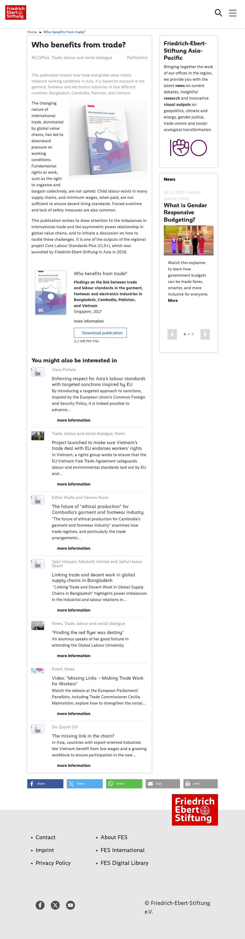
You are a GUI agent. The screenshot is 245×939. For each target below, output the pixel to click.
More (173, 300)
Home (32, 32)
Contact (46, 837)
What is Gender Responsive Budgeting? (185, 212)
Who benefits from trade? (64, 32)
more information (89, 321)
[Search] (219, 12)
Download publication (102, 332)
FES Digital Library (125, 862)
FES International (123, 850)
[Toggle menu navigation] (233, 12)
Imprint (45, 850)
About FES (114, 837)
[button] (172, 334)
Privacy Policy (53, 862)
